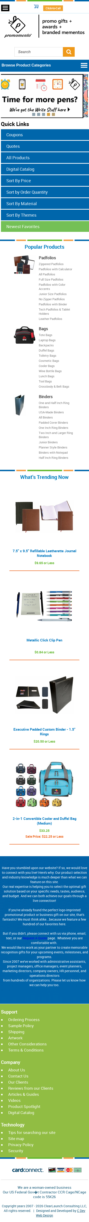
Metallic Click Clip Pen (44, 640)
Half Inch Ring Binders (53, 457)
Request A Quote (35, 938)
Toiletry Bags (47, 356)
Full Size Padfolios (51, 279)
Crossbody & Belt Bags (54, 387)
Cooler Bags (47, 366)
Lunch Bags (46, 376)
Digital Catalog (21, 1112)
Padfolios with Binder (53, 304)
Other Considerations (27, 1044)
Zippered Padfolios (51, 264)
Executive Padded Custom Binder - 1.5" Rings (44, 731)
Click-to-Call (53, 8)
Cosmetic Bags (49, 361)
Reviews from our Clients (30, 1088)
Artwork (15, 1038)
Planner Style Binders (53, 447)
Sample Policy (21, 1025)
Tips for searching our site (31, 1132)
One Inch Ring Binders (53, 428)
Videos (14, 1100)
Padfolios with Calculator (55, 269)
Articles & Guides (23, 1094)
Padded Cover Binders (53, 422)
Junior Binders (48, 442)
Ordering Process (24, 1019)
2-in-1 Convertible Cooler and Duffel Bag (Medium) (44, 821)
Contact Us (18, 1076)
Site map (16, 1138)
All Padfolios (47, 274)
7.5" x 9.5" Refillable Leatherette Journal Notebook (44, 553)
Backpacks (46, 345)
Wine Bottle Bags (50, 371)
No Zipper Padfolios (52, 299)
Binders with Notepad (53, 452)
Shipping (16, 1031)
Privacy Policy (21, 1144)
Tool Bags (45, 381)
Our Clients (18, 1082)
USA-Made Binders (51, 412)
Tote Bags (45, 335)
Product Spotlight (24, 1106)
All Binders (46, 417)
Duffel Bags (46, 350)
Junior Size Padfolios (53, 294)
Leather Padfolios (50, 319)
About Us (16, 1070)
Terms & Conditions (26, 1050)
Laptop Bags (47, 340)
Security (15, 1150)
